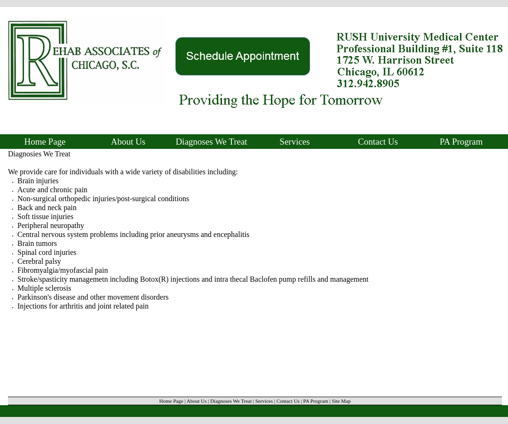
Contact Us (378, 142)
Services (294, 142)
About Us (128, 142)
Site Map (341, 401)
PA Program (461, 142)
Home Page (44, 142)
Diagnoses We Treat (211, 142)
